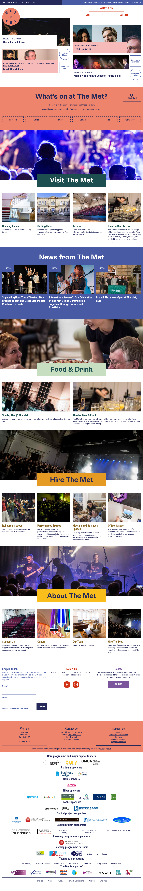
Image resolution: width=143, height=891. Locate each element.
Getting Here (44, 226)
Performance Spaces (49, 525)
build (109, 749)
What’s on (106, 8)
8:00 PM (17, 39)
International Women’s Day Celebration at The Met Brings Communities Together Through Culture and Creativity (70, 302)
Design (102, 749)
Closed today (30, 2)
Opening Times (10, 226)
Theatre (106, 120)
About (124, 15)
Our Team (78, 641)
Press (49, 881)
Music (36, 120)
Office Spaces (116, 525)
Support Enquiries (118, 742)
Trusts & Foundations (119, 739)
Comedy (83, 120)
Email (5, 697)
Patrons (118, 737)
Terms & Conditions (75, 881)
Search (127, 2)
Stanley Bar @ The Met (15, 415)
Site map (103, 881)
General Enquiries (71, 739)
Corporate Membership (118, 735)
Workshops (130, 120)
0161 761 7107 (74, 735)
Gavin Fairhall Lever (14, 42)
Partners (39, 881)
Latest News (65, 54)
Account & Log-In (110, 2)
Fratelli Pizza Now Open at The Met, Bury (116, 299)
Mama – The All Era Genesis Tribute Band (97, 75)
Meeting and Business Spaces (85, 527)
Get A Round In (82, 49)
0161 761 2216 (75, 732)
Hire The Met (65, 68)
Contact (41, 641)
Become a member (135, 61)
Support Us (98, 2)
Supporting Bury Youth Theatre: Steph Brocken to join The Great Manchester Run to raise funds (23, 301)
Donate (118, 684)
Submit (41, 706)
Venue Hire (88, 2)
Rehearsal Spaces (12, 525)
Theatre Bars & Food (119, 226)
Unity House (102, 854)
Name (5, 686)
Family (59, 120)
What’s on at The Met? (71, 96)
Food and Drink (135, 74)
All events (13, 120)
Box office (13, 2)
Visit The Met (71, 180)
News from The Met (71, 257)
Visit (89, 15)
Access (77, 226)
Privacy (60, 881)
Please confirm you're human (15, 708)
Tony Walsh (102, 863)
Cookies (91, 881)
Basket (120, 2)
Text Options (136, 2)
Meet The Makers (13, 69)
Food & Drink (71, 369)
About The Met (71, 596)
